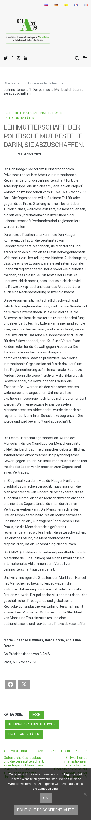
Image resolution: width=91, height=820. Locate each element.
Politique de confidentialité (45, 810)
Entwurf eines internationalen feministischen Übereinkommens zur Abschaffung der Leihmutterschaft (67, 764)
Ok (45, 798)
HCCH (7, 113)
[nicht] (85, 794)
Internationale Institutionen (38, 113)
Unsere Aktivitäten (19, 118)
